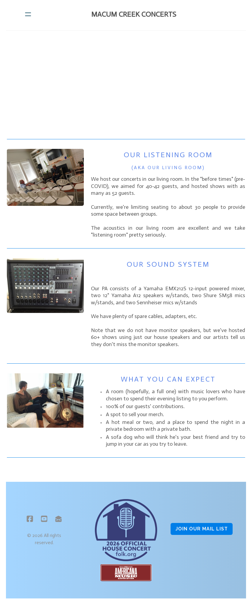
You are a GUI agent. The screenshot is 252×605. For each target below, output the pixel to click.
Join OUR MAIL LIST (202, 532)
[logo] (134, 14)
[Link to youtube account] (43, 522)
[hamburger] (28, 14)
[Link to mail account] (57, 522)
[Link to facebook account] (29, 522)
